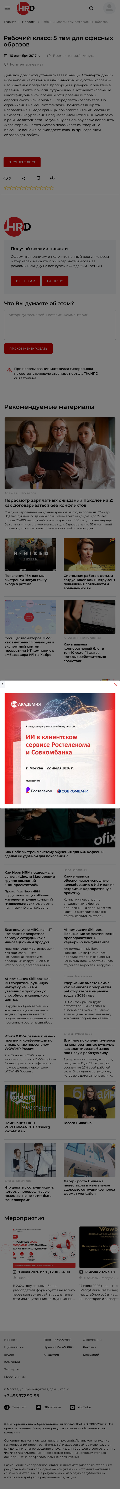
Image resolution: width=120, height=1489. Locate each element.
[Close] (116, 684)
